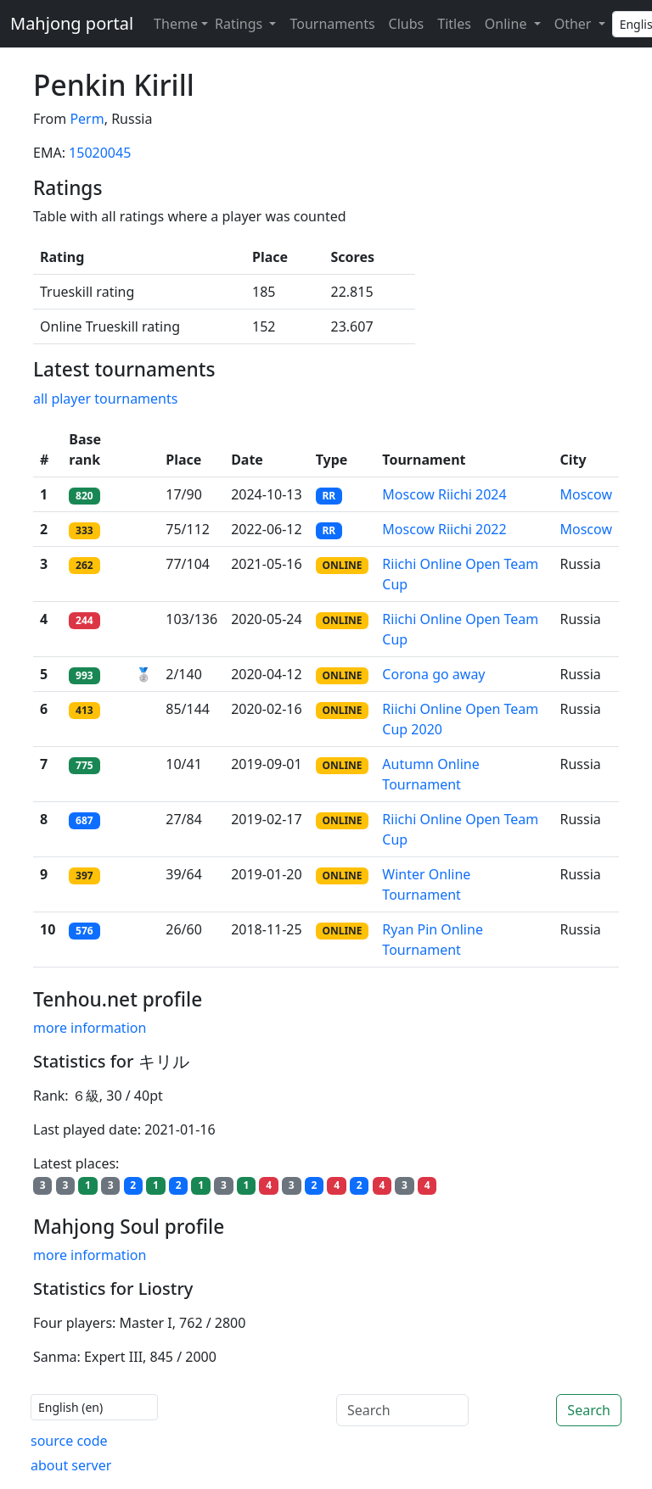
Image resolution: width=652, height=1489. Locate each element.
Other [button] (574, 23)
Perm (87, 118)
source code (69, 1440)
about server (71, 1465)
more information (89, 1027)
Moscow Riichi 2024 (444, 494)
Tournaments (331, 23)
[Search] (402, 1410)
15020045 (100, 152)
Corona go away (433, 674)
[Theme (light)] (177, 24)
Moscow (586, 494)
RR (328, 495)
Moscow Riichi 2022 (444, 529)
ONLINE (342, 565)
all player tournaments (105, 398)
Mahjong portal (71, 23)
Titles (454, 23)
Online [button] (508, 23)
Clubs (406, 23)
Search (588, 1410)
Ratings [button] (240, 23)
